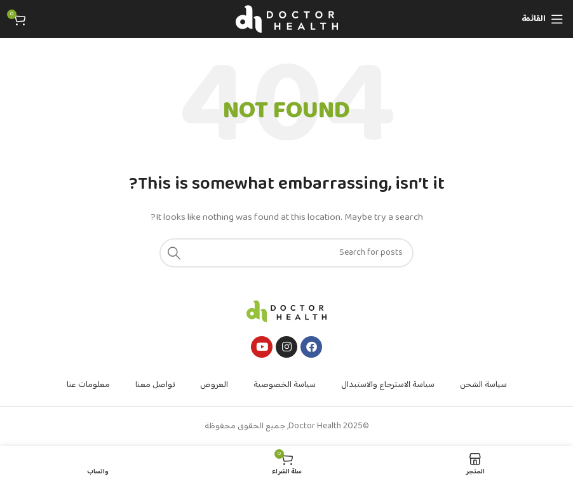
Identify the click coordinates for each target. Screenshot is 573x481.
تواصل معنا (155, 385)
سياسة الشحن (483, 385)
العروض (214, 385)
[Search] (286, 253)
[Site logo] (287, 19)
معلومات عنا (88, 385)
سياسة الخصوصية (284, 385)
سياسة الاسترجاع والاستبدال (388, 385)
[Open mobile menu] (542, 19)
